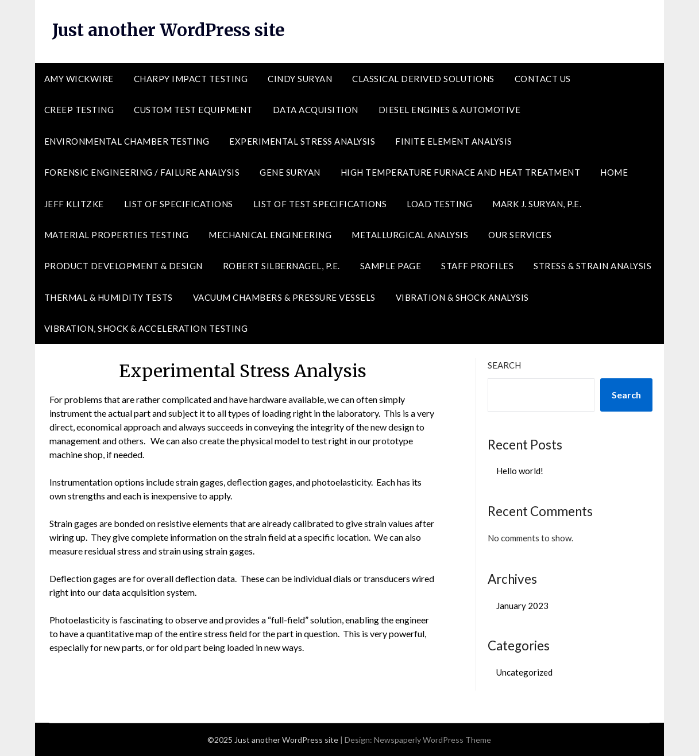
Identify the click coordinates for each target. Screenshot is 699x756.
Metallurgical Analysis (410, 235)
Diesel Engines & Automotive (450, 109)
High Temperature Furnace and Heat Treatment (461, 172)
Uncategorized (524, 672)
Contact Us (543, 78)
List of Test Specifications (320, 204)
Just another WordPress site (171, 30)
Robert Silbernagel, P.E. (281, 266)
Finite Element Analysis (453, 141)
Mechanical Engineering (269, 235)
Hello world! (519, 471)
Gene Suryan (290, 172)
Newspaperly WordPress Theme (432, 740)
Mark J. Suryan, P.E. (536, 204)
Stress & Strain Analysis (592, 266)
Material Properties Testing (116, 235)
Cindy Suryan (300, 78)
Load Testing (439, 204)
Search (504, 365)
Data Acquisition (315, 109)
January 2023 (522, 605)
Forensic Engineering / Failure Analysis (142, 172)
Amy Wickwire (79, 78)
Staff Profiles (477, 266)
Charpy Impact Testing (191, 78)
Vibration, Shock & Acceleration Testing (146, 328)
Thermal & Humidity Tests (108, 297)
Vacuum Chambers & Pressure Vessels (284, 297)
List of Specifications (178, 204)
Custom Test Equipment (193, 109)
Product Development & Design (123, 266)
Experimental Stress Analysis (302, 141)
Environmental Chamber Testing (127, 141)
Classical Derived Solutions (423, 78)
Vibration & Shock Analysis (462, 297)
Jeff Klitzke (74, 204)
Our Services (519, 235)
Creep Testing (79, 109)
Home (614, 172)
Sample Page (391, 266)
